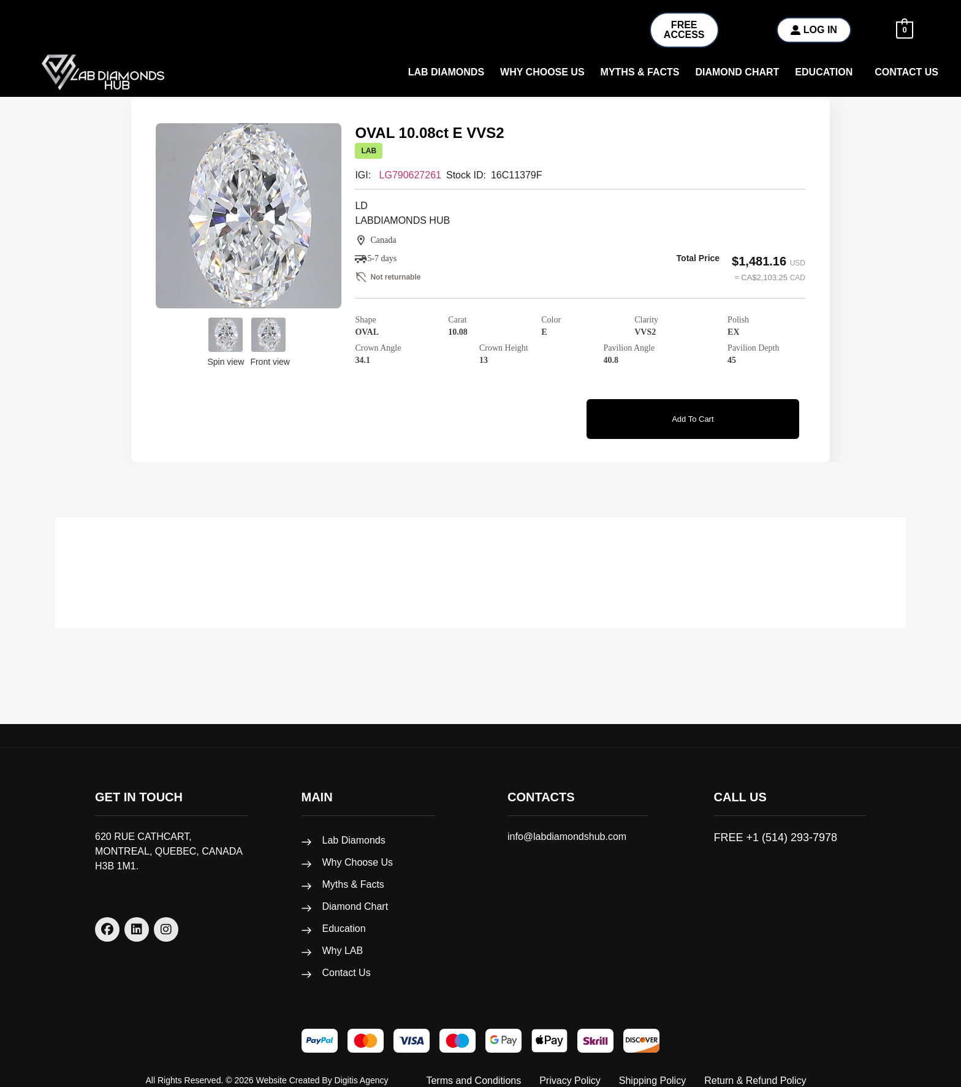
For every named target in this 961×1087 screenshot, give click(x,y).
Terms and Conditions (473, 1069)
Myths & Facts (640, 72)
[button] (827, 72)
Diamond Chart (737, 72)
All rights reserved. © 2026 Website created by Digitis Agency (267, 1069)
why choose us (542, 72)
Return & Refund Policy (755, 1069)
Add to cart (692, 415)
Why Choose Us (357, 850)
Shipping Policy (652, 1069)
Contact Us (906, 72)
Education (824, 72)
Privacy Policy (570, 1069)
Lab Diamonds (446, 72)
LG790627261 (410, 175)
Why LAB (342, 939)
